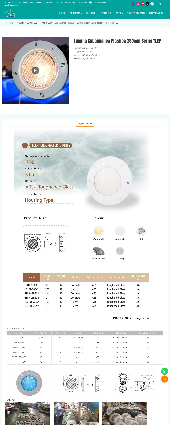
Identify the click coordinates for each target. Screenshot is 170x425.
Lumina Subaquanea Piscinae (61, 23)
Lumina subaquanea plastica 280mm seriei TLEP (98, 23)
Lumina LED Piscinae (36, 23)
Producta (20, 23)
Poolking (9, 23)
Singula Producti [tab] (85, 124)
